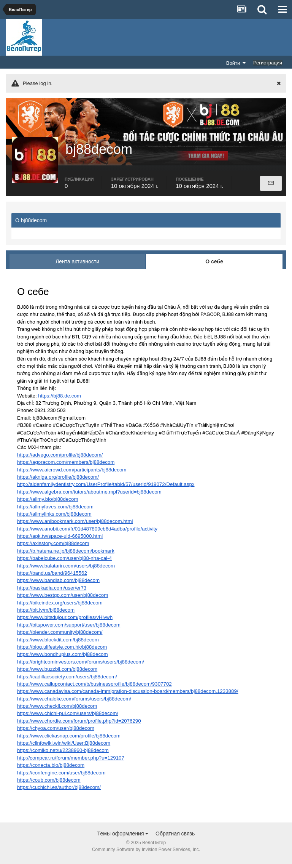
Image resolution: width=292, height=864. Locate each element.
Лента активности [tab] (77, 265)
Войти (236, 63)
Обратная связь (175, 837)
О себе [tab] (214, 265)
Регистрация (267, 63)
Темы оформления (123, 837)
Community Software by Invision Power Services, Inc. (146, 853)
